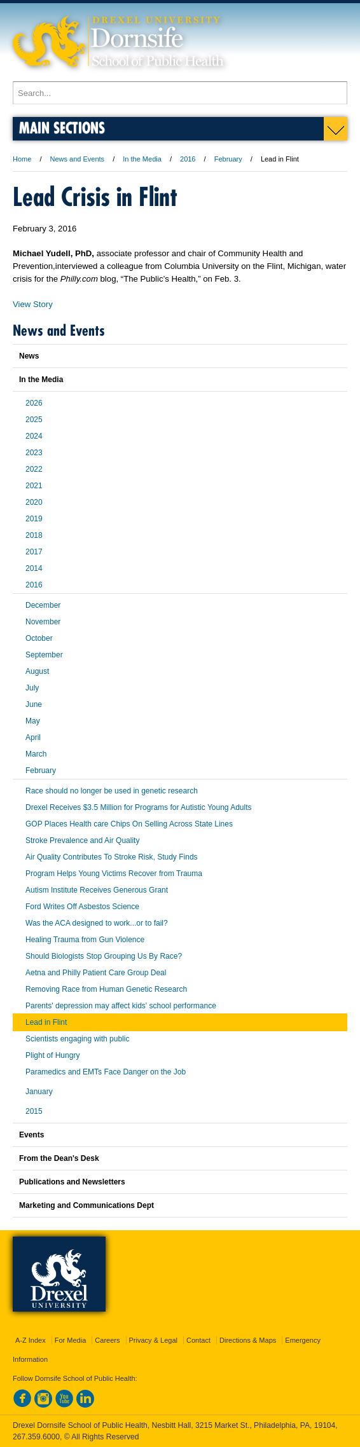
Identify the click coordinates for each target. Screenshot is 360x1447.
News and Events (77, 159)
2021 (34, 485)
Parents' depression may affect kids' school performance (120, 1005)
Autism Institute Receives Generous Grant (96, 890)
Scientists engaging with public (77, 1038)
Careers (107, 1340)
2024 (34, 436)
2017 (34, 551)
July (32, 687)
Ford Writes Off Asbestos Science (82, 906)
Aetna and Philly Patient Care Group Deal (95, 972)
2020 (34, 502)
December (42, 605)
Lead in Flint (46, 1022)
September (44, 654)
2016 (187, 159)
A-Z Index (30, 1340)
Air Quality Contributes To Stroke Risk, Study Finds (111, 857)
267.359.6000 (36, 1436)
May (32, 721)
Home (22, 159)
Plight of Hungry (52, 1055)
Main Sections (62, 127)
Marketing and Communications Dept (86, 1205)
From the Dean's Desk (59, 1158)
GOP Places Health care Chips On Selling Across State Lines (129, 824)
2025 (34, 419)
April (33, 737)
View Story (33, 304)
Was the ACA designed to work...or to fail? (96, 923)
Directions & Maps (247, 1340)
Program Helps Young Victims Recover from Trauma (113, 873)
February (228, 159)
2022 (34, 469)
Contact (198, 1340)
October (39, 638)
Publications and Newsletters (72, 1181)
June (33, 704)
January (39, 1091)
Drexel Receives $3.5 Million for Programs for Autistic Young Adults (138, 807)
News (29, 356)
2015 (34, 1111)
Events (31, 1134)
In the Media (142, 159)
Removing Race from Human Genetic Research (106, 989)
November (42, 621)
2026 (34, 403)
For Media (71, 1340)
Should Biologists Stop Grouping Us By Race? (103, 956)
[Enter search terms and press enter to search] (180, 92)
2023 (34, 452)
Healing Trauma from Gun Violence (84, 939)
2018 (34, 535)
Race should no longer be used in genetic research (111, 790)
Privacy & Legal (153, 1340)
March (35, 754)
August (37, 671)
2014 (34, 568)
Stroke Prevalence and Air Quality (82, 840)
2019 (34, 518)
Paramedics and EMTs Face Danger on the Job (105, 1071)
